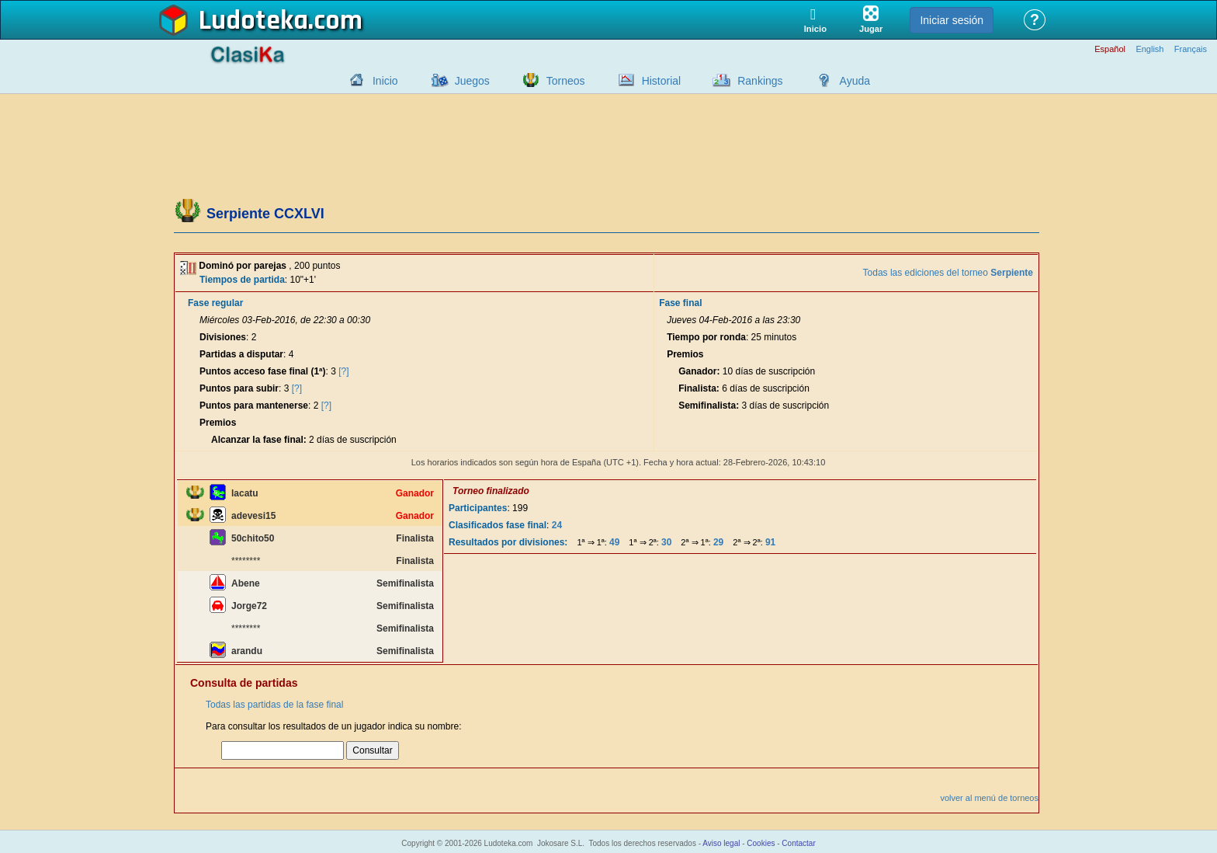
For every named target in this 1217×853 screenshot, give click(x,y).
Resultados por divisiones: (508, 542)
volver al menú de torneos (989, 798)
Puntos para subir (239, 388)
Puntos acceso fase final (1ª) (262, 371)
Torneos (565, 81)
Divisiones (222, 337)
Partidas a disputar (241, 354)
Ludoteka (253, 21)
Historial (661, 81)
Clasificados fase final (497, 525)
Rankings (759, 81)
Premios (217, 422)
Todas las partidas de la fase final (274, 704)
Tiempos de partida (242, 279)
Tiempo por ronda (706, 337)
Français (1190, 49)
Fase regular (215, 303)
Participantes (478, 508)
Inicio (385, 81)
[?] (343, 371)
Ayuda (855, 81)
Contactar (798, 843)
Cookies (761, 843)
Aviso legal (721, 843)
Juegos (472, 81)
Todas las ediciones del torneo (948, 272)
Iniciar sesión (951, 20)
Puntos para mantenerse (253, 405)
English (1149, 49)
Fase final (680, 303)
